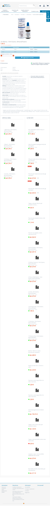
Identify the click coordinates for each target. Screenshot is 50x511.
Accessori (15, 73)
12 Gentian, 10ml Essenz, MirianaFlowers (34, 322)
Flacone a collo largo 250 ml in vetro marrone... (36, 395)
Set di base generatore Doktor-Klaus (36, 410)
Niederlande (4, 491)
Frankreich (4, 488)
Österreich (4, 487)
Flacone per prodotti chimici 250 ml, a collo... (36, 218)
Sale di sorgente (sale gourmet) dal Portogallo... (37, 145)
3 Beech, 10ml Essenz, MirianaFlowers (9, 145)
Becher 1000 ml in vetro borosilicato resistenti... (34, 351)
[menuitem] (2, 1)
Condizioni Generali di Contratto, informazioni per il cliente (18, 488)
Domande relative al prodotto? (37, 76)
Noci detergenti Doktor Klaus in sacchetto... (36, 130)
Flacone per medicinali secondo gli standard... (37, 174)
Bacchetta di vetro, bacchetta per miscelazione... (36, 469)
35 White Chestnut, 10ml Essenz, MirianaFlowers (36, 263)
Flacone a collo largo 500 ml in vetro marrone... (36, 381)
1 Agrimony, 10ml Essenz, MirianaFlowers (10, 130)
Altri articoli (10, 73)
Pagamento (27, 492)
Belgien (3, 492)
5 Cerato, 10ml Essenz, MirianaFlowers (9, 174)
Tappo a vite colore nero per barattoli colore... (35, 425)
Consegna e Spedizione (29, 489)
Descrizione (3, 73)
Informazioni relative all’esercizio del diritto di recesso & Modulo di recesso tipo (18, 498)
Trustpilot (2, 60)
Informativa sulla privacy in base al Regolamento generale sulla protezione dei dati (18, 493)
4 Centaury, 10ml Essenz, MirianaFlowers (10, 159)
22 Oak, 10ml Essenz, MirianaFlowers (33, 292)
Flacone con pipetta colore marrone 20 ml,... (35, 233)
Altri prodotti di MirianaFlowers (37, 77)
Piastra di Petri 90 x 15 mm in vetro (35, 366)
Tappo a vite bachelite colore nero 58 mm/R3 (37, 440)
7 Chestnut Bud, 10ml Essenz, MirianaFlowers (35, 336)
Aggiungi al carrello (27, 57)
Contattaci (27, 490)
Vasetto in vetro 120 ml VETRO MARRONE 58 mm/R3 (36, 454)
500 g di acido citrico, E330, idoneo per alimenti (37, 159)
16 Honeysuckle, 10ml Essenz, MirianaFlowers (35, 307)
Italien (3, 489)
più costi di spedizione (7, 45)
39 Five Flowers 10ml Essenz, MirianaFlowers (35, 248)
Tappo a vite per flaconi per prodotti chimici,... (35, 204)
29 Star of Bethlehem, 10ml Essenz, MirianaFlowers (35, 277)
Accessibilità (27, 487)
